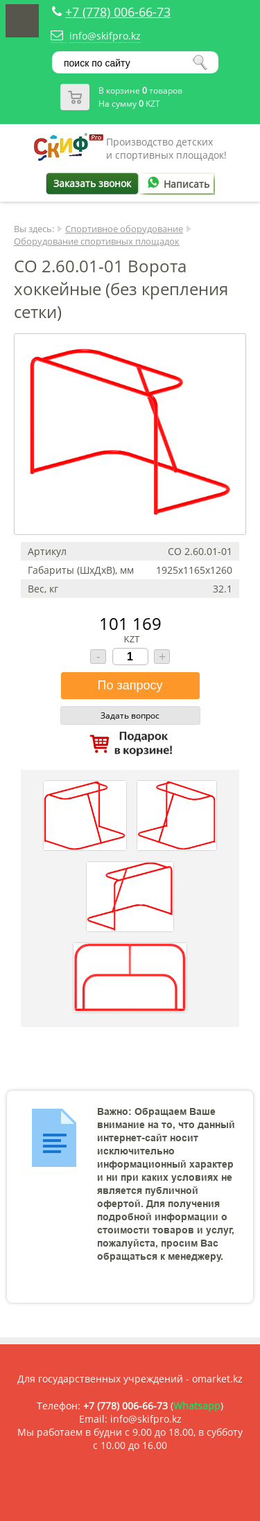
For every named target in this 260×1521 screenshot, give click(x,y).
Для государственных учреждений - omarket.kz (130, 1378)
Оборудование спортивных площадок (97, 241)
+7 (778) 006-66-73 (118, 11)
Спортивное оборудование (124, 228)
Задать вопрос (130, 715)
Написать (176, 184)
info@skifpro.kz (105, 35)
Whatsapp (196, 1405)
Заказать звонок (92, 183)
